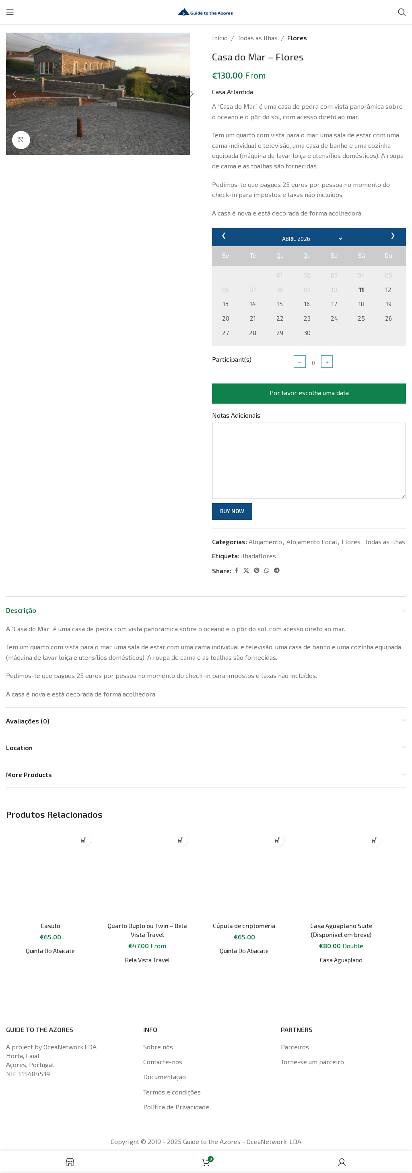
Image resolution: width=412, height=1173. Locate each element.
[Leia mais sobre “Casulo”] (84, 840)
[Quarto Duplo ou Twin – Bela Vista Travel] (147, 838)
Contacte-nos (162, 1039)
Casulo (50, 846)
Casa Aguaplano (341, 937)
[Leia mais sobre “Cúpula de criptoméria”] (277, 840)
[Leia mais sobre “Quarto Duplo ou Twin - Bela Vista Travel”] (181, 840)
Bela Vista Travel (147, 889)
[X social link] (246, 570)
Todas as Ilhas (257, 37)
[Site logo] (206, 11)
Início (220, 37)
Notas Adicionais (236, 415)
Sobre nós (158, 1024)
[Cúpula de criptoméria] (244, 838)
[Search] (402, 12)
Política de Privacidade (176, 1084)
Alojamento (265, 541)
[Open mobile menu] (10, 12)
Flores (297, 37)
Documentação (164, 1054)
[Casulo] (50, 833)
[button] (14, 94)
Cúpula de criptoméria (244, 854)
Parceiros (295, 1024)
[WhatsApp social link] (267, 570)
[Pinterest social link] (256, 570)
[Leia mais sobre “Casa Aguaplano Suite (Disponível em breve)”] (374, 840)
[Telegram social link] (277, 570)
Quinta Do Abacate (50, 871)
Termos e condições (172, 1070)
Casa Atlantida (232, 91)
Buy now (232, 511)
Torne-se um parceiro (312, 1039)
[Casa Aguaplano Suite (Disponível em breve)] (341, 862)
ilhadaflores (258, 556)
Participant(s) (231, 359)
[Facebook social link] (236, 570)
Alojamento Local (311, 541)
